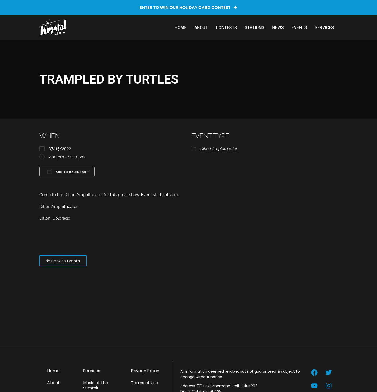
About (201, 27)
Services (324, 27)
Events (299, 27)
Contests (226, 27)
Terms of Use (144, 383)
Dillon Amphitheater (218, 148)
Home (180, 27)
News (278, 27)
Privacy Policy (145, 371)
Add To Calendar (66, 171)
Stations (254, 27)
